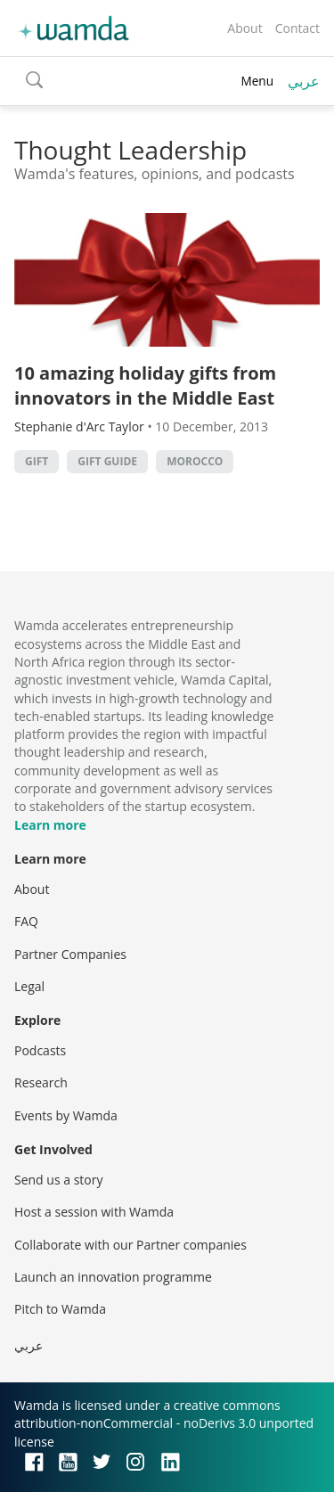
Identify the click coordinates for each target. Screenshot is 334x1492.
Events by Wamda (66, 1115)
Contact (297, 28)
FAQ (26, 921)
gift (36, 461)
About (244, 28)
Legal (29, 986)
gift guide (107, 461)
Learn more (50, 824)
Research (41, 1082)
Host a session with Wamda (94, 1211)
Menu (256, 80)
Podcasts (40, 1050)
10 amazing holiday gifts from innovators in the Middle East (145, 385)
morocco (195, 461)
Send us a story (58, 1179)
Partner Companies (70, 954)
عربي (304, 81)
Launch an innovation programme (113, 1276)
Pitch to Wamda (60, 1308)
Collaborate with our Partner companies (130, 1244)
